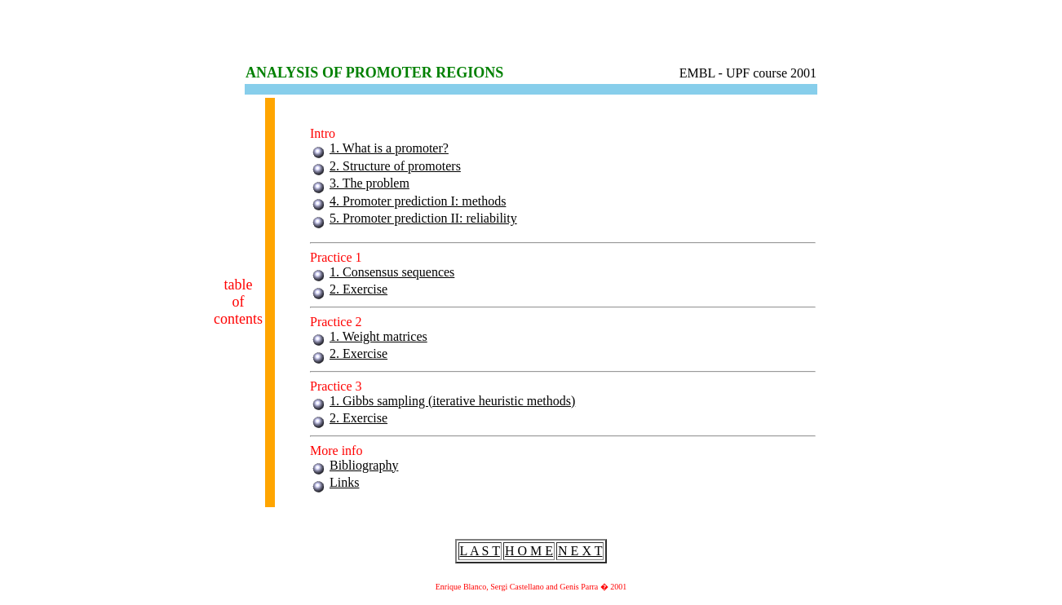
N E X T (580, 551)
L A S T (480, 551)
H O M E (529, 551)
